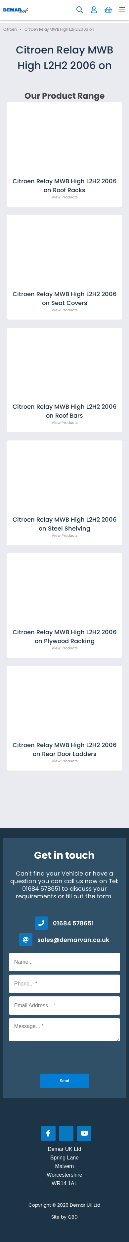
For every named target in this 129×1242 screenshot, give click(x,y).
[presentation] (64, 1057)
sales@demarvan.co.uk (73, 940)
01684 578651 (73, 923)
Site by (64, 1217)
